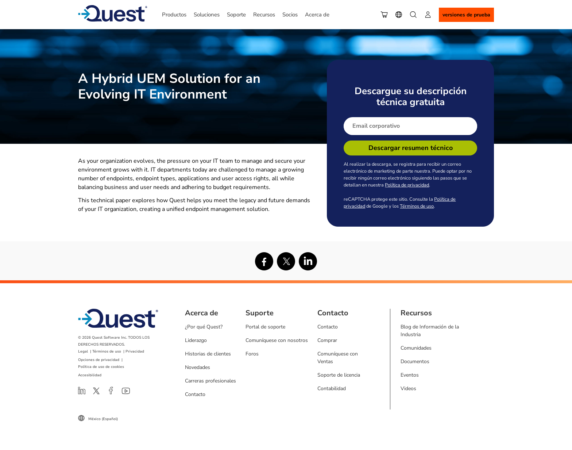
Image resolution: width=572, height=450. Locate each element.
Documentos (415, 361)
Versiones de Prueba (466, 14)
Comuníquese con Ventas (337, 357)
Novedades (197, 367)
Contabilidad (331, 388)
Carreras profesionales (210, 380)
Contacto (195, 394)
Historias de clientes (208, 353)
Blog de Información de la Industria (430, 330)
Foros (252, 353)
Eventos (410, 375)
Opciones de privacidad (98, 359)
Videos (408, 388)
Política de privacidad (407, 185)
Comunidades (416, 348)
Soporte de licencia (338, 375)
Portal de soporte (265, 326)
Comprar (327, 340)
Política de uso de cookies (101, 366)
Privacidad (134, 351)
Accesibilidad (89, 375)
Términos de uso (417, 206)
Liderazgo (196, 340)
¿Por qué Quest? (204, 326)
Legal (83, 351)
